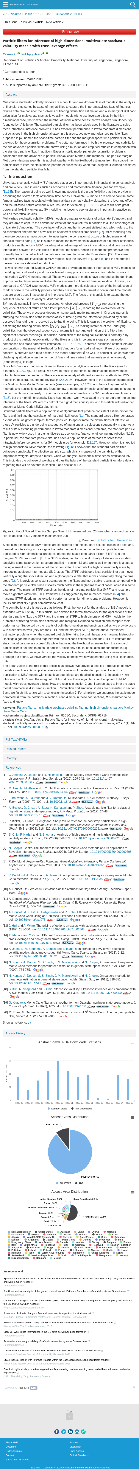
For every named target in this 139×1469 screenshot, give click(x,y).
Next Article (55, 22)
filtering (84, 707)
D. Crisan (30, 807)
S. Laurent (33, 798)
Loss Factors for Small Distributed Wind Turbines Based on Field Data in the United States (54, 1350)
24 (71, 379)
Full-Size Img (106, 540)
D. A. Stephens (31, 948)
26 (26, 370)
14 (33, 240)
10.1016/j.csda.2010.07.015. (37, 942)
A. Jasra (43, 807)
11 (5, 191)
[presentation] (20, 124)
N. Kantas (15, 962)
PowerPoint (124, 540)
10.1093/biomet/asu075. (34, 919)
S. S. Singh (45, 962)
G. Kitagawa (17, 1002)
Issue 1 (30, 14)
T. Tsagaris (70, 948)
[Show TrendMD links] (133, 1387)
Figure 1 (70, 447)
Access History (15, 1033)
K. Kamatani (58, 807)
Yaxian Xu (10, 54)
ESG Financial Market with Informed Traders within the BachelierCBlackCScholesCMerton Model (57, 1359)
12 (66, 344)
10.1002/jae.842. (64, 801)
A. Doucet (30, 774)
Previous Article (32, 22)
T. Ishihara (16, 935)
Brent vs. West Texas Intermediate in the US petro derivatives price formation (46, 1331)
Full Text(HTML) (16, 739)
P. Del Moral (17, 875)
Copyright (11, 1446)
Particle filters (26, 707)
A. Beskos (15, 807)
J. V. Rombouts (56, 798)
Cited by (11, 758)
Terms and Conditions (17, 1459)
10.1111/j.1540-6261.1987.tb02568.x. (67, 929)
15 (86, 205)
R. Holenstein (53, 774)
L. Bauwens (16, 798)
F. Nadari (26, 834)
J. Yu (45, 788)
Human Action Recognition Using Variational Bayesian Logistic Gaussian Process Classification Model (60, 1322)
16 (70, 344)
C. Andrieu (16, 774)
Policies (74, 1442)
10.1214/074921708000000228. (83, 828)
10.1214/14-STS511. (32, 983)
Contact (10, 1455)
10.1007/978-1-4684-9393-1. (91, 865)
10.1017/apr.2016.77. (32, 815)
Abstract (11, 94)
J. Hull (13, 925)
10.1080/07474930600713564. (52, 792)
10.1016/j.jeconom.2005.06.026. (104, 838)
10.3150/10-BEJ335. (94, 879)
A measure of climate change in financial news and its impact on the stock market (49, 1313)
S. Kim (13, 989)
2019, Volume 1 (13, 14)
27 (95, 205)
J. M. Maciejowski (66, 962)
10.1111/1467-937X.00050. (108, 992)
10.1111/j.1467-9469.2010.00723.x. (42, 956)
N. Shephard (47, 834)
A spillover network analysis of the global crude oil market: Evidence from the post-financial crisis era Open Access (66, 1291)
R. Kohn (70, 912)
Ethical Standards (79, 1455)
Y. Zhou (78, 807)
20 (22, 370)
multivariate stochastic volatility (57, 707)
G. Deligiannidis (47, 912)
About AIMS (12, 1442)
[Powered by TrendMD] (21, 1388)
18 (9, 191)
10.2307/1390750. (79, 1006)
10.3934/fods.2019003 (67, 14)
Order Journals (14, 1451)
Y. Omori (34, 935)
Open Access (77, 1451)
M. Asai (13, 788)
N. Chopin (15, 848)
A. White (29, 925)
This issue (11, 22)
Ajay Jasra (34, 54)
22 (13, 580)
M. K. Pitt (30, 912)
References (13, 767)
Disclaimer (75, 1446)
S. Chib (13, 834)
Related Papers (16, 748)
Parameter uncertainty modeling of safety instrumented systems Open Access (47, 1341)
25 (79, 344)
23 (66, 379)
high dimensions (101, 707)
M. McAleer (27, 788)
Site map (35, 1467)
